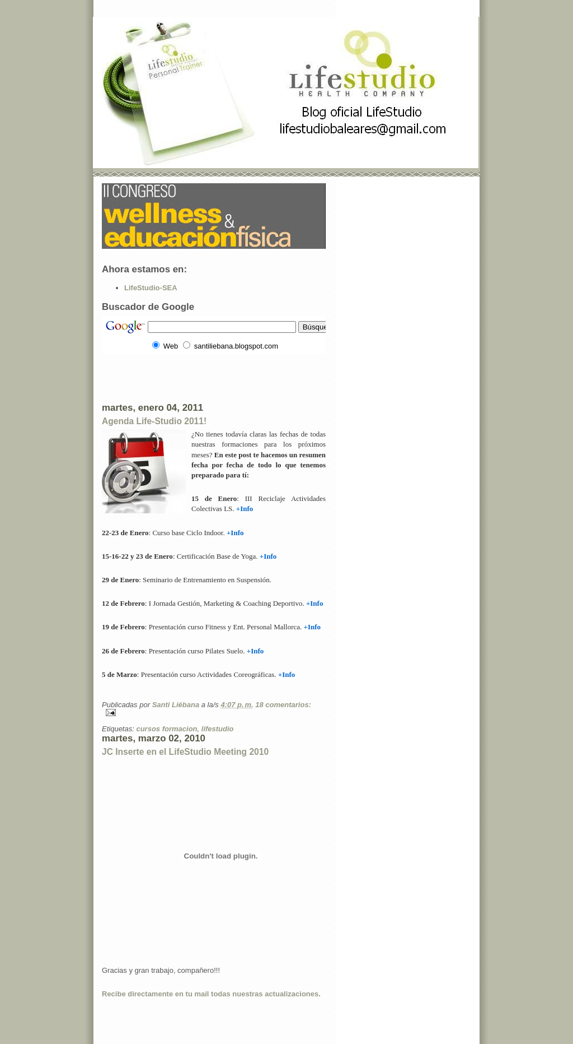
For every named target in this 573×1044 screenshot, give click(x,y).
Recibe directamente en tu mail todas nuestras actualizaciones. (211, 994)
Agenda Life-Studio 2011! (154, 421)
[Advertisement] (233, 377)
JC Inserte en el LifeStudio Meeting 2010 (185, 752)
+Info (312, 627)
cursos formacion (166, 729)
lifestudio (217, 729)
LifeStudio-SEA (150, 288)
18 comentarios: (283, 704)
